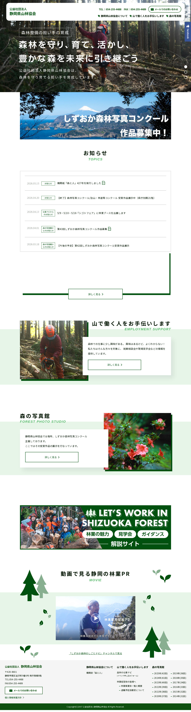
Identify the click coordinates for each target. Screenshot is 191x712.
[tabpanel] (95, 46)
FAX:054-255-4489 (14, 685)
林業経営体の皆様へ (126, 683)
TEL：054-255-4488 (109, 9)
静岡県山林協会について (99, 669)
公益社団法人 (23, 668)
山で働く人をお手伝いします (132, 669)
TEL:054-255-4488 (14, 681)
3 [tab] (185, 77)
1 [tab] (185, 66)
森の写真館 (158, 669)
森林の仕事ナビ (127, 676)
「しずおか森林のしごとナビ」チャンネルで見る (95, 655)
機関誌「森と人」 (94, 674)
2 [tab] (185, 72)
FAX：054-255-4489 (134, 9)
